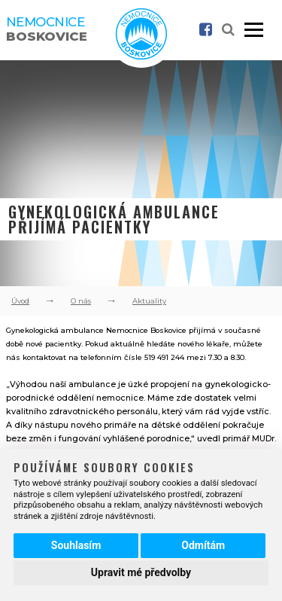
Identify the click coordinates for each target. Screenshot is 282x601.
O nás (81, 301)
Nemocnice (46, 29)
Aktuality (149, 301)
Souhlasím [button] (76, 545)
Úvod (20, 301)
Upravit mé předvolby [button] (141, 572)
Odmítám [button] (203, 545)
